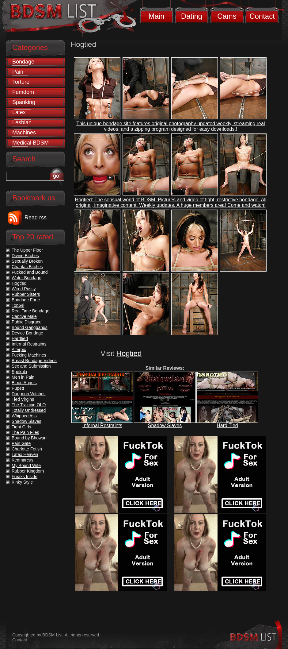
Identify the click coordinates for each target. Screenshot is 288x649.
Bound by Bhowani (29, 437)
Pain (17, 72)
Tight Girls (21, 426)
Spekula (19, 371)
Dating (191, 16)
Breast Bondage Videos (34, 360)
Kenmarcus (22, 460)
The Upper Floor (27, 250)
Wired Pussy (24, 288)
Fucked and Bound (30, 272)
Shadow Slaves (165, 425)
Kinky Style (22, 482)
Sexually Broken (27, 261)
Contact (262, 16)
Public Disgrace (26, 321)
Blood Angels (24, 382)
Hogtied (129, 353)
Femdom (23, 92)
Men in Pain (23, 377)
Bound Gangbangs (29, 327)
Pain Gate (21, 443)
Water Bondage (26, 277)
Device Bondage (27, 332)
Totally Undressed (29, 410)
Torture (20, 82)
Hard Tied (227, 425)
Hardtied (20, 338)
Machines (24, 132)
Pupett (18, 388)
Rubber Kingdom (28, 471)
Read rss (36, 217)
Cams (227, 16)
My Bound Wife (26, 465)
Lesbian (22, 122)
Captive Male (24, 316)
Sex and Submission (31, 366)
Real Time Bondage (30, 310)
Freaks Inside (24, 476)
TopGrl (18, 305)
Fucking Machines (29, 355)
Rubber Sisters (26, 294)
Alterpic (19, 349)
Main (156, 16)
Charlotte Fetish (27, 448)
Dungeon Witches (29, 393)
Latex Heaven (25, 454)
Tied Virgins (23, 399)
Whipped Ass (24, 415)
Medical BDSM (30, 143)
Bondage (23, 62)
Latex (19, 112)
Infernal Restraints (102, 425)
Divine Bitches (25, 255)
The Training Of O (29, 404)
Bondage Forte (26, 299)
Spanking (23, 102)
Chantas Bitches (27, 266)
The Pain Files (25, 432)
